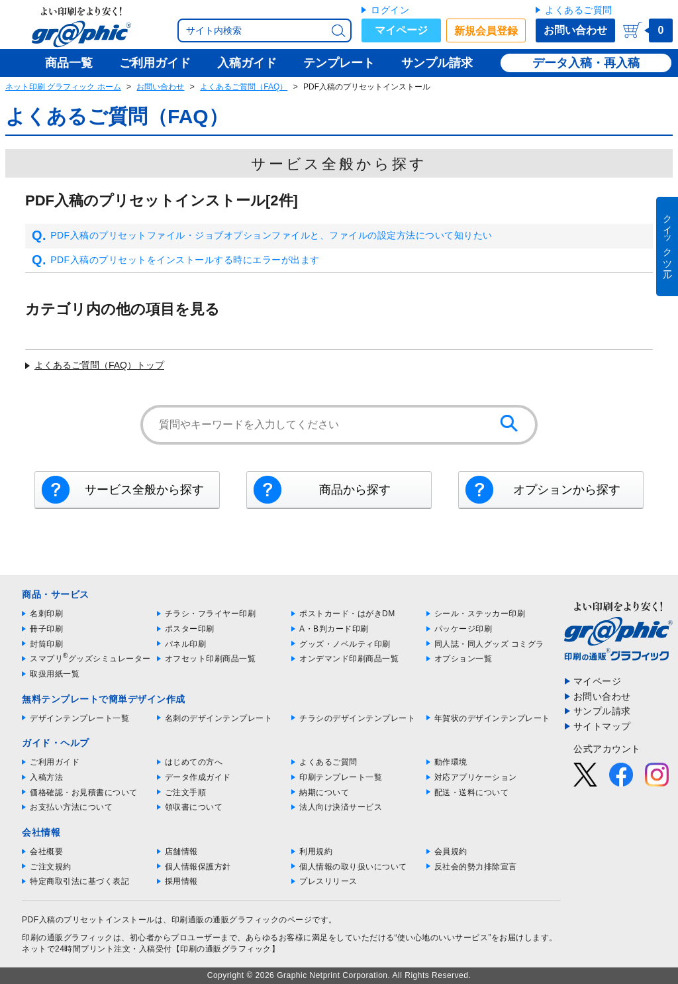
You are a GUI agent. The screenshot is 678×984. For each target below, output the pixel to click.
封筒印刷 (46, 644)
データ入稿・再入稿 (586, 63)
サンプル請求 (602, 711)
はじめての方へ (194, 762)
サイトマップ (602, 726)
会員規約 (450, 851)
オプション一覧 (463, 658)
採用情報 (181, 881)
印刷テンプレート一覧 (340, 777)
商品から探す (355, 489)
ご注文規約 (51, 866)
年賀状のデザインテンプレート (492, 718)
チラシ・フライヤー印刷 (210, 613)
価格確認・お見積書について (84, 792)
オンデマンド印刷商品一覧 (349, 658)
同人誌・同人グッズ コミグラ (489, 644)
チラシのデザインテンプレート (357, 718)
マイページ (401, 30)
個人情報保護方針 (198, 866)
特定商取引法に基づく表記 (79, 881)
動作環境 (450, 762)
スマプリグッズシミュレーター (90, 658)
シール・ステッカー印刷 (480, 613)
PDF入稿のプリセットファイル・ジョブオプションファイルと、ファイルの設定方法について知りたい (262, 236)
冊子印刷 (46, 628)
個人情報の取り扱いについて (353, 866)
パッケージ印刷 (463, 628)
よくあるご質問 (578, 10)
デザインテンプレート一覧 (79, 718)
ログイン (390, 10)
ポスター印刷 (190, 628)
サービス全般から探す (144, 489)
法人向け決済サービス (340, 807)
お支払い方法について (71, 807)
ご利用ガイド (54, 762)
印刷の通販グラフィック (67, 937)
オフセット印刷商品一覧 (210, 658)
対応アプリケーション (475, 777)
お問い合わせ (575, 30)
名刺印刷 (46, 613)
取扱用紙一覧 (54, 674)
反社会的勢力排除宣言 (475, 866)
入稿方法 (46, 777)
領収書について (194, 807)
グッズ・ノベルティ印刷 (345, 644)
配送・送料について (471, 792)
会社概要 (46, 851)
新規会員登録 (486, 30)
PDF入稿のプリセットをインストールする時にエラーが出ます (176, 260)
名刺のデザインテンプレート (219, 718)
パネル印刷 (186, 644)
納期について (324, 792)
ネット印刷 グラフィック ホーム (63, 86)
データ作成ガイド (198, 777)
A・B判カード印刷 (334, 628)
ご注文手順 (186, 792)
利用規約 (315, 851)
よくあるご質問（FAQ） (243, 86)
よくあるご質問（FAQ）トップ (99, 365)
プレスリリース (328, 881)
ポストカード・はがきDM (347, 613)
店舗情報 (181, 851)
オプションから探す (566, 489)
